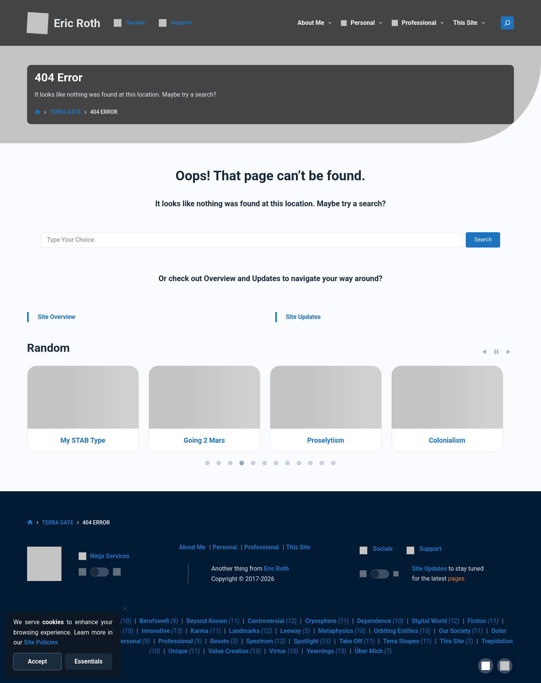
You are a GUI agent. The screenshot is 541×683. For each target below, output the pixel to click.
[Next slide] (508, 395)
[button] (504, 665)
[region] (270, 460)
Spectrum (265, 641)
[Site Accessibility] (485, 665)
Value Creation (234, 651)
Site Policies (41, 642)
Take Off (357, 641)
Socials (135, 22)
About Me (315, 23)
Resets (224, 641)
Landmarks (250, 630)
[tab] (207, 506)
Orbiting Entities (402, 630)
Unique (184, 651)
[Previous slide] (484, 395)
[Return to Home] (37, 23)
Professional (261, 547)
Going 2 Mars (325, 484)
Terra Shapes (407, 641)
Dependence (380, 621)
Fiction (483, 621)
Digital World (435, 621)
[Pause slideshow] (496, 395)
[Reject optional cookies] (89, 662)
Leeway (295, 630)
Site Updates (303, 316)
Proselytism (447, 484)
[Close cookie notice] (125, 608)
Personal (225, 547)
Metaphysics (342, 630)
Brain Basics (83, 484)
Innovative (162, 630)
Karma (206, 630)
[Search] (507, 22)
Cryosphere (327, 621)
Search (483, 239)
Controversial (272, 621)
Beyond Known (212, 621)
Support (181, 22)
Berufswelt (158, 621)
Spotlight (312, 641)
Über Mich (373, 651)
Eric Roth (77, 23)
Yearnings (326, 651)
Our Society (461, 630)
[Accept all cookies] (37, 662)
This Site (470, 23)
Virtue (283, 651)
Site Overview (57, 316)
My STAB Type (204, 484)
